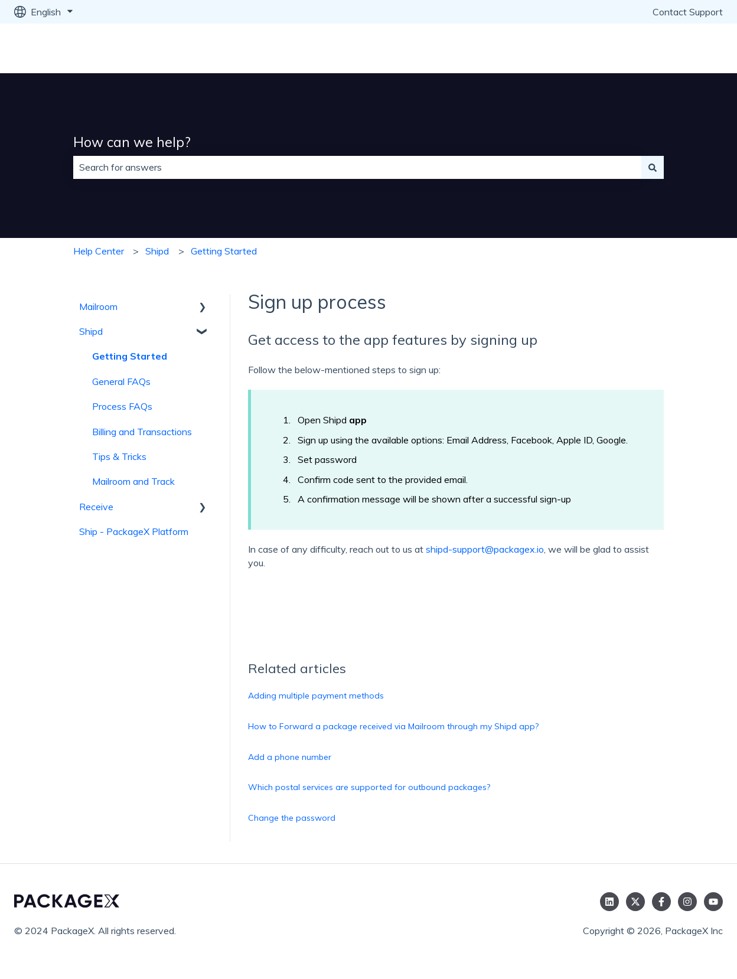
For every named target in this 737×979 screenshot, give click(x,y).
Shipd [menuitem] (91, 331)
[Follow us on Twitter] (635, 901)
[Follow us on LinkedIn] (609, 901)
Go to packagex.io (673, 48)
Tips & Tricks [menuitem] (119, 456)
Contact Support (688, 12)
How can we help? (132, 142)
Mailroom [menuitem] (98, 306)
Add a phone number (289, 757)
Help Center (98, 251)
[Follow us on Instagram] (687, 901)
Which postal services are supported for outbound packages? (369, 787)
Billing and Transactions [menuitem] (142, 432)
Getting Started (224, 251)
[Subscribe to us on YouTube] (713, 901)
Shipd (157, 251)
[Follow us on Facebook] (661, 901)
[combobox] (357, 167)
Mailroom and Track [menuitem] (133, 481)
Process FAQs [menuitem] (122, 406)
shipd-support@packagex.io (485, 549)
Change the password (291, 817)
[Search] (652, 167)
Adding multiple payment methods (316, 695)
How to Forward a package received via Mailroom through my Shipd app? (393, 726)
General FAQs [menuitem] (121, 381)
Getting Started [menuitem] (129, 356)
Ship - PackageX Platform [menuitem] (133, 531)
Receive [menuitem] (96, 507)
